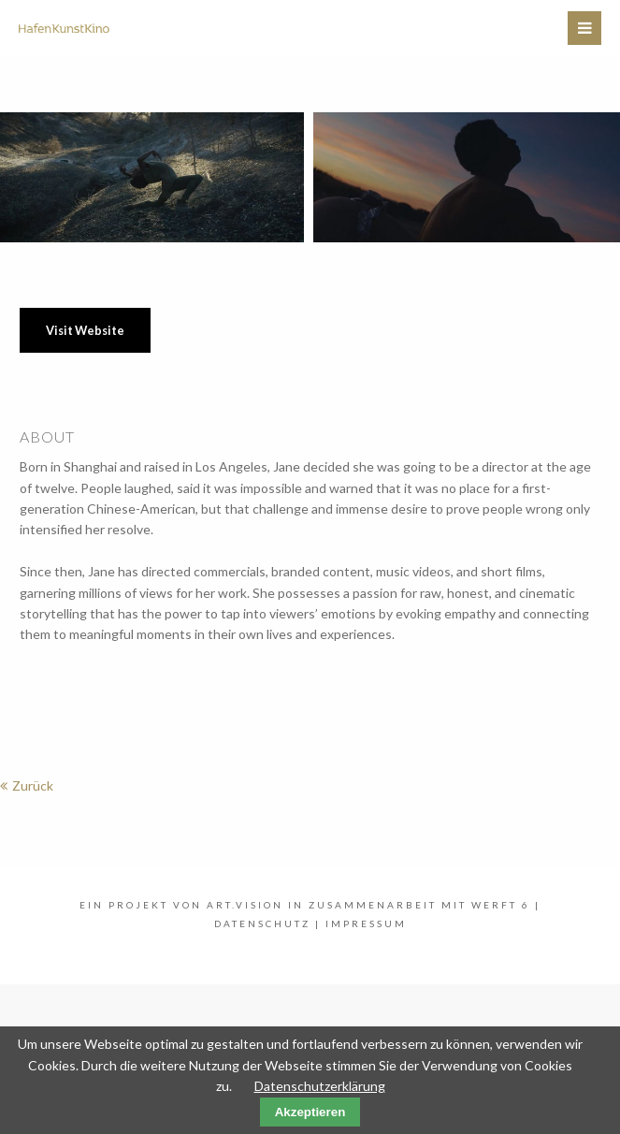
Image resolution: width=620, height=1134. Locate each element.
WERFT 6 (500, 904)
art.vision (245, 904)
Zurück (32, 785)
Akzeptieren (310, 1112)
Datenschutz (262, 923)
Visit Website (85, 330)
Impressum (366, 923)
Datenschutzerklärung (319, 1086)
